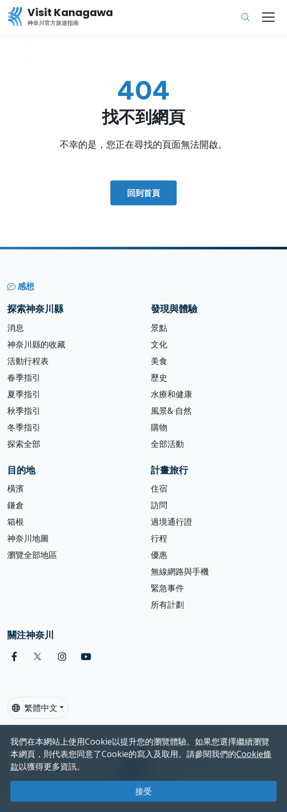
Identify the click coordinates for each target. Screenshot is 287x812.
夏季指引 (23, 394)
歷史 (159, 377)
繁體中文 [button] (35, 707)
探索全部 (23, 444)
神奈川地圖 (28, 538)
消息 (15, 327)
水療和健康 (171, 394)
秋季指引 (23, 410)
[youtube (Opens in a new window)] (86, 657)
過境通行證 (171, 521)
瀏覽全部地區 (32, 555)
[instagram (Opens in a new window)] (62, 657)
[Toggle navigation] (268, 17)
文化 (159, 344)
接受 (143, 791)
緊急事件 (167, 588)
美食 (159, 361)
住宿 (159, 488)
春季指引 (23, 377)
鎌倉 (15, 505)
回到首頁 (143, 193)
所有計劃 (167, 604)
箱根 (15, 521)
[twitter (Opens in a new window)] (37, 657)
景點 (159, 327)
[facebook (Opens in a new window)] (14, 657)
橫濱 (15, 488)
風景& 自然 (171, 410)
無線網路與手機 (180, 571)
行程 (159, 538)
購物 (159, 427)
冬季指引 (23, 427)
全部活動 (167, 444)
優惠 (159, 555)
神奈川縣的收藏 (36, 344)
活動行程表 (28, 361)
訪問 (159, 505)
